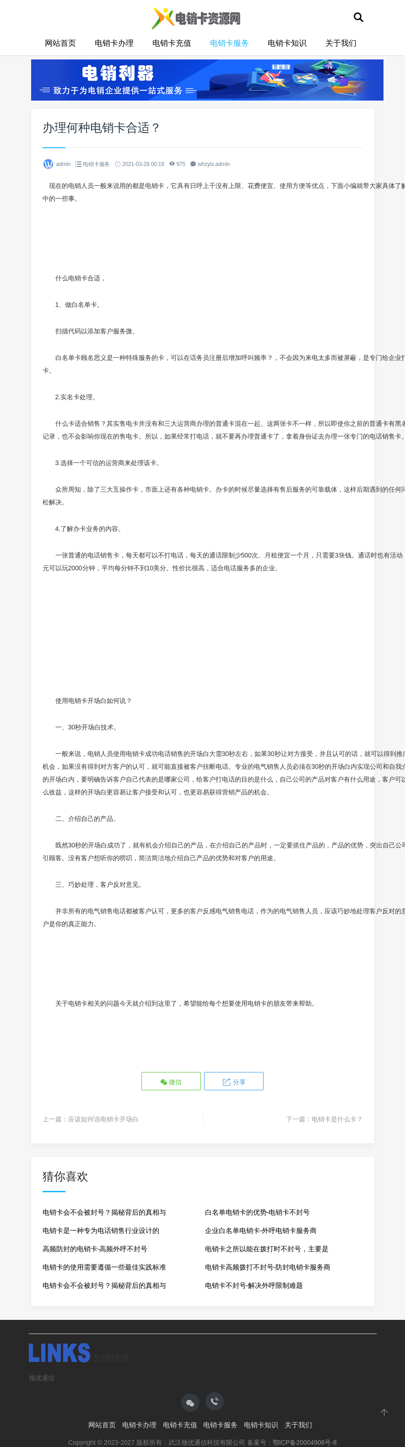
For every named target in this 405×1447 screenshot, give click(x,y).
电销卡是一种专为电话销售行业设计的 (101, 1230)
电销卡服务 (229, 43)
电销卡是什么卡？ (337, 1119)
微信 (171, 1082)
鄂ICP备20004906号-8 (305, 1442)
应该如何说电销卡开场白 (103, 1119)
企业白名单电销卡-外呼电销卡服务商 (261, 1230)
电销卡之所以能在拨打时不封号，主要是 (267, 1249)
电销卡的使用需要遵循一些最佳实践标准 (104, 1267)
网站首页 (60, 43)
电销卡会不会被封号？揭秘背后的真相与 (104, 1212)
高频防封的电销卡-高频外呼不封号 (95, 1249)
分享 (234, 1082)
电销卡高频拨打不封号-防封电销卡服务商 (268, 1267)
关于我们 (340, 43)
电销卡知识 (287, 43)
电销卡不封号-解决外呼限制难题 (254, 1285)
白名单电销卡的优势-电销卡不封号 (257, 1212)
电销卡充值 (171, 43)
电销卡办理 (114, 43)
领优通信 (41, 1378)
